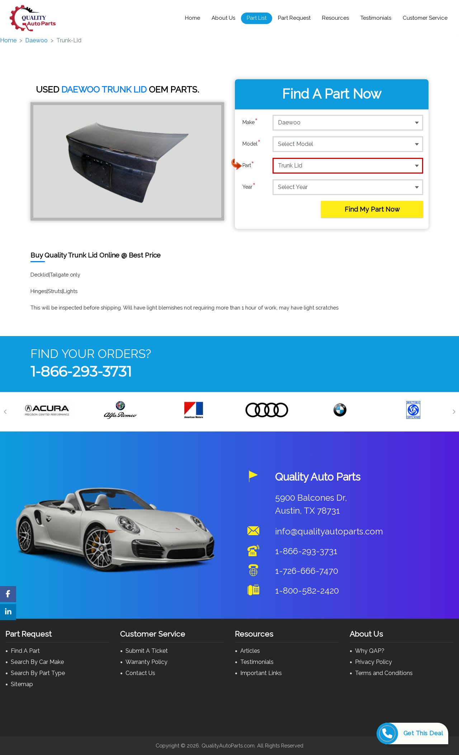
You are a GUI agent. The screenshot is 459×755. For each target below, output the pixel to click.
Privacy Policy (373, 662)
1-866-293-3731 (81, 371)
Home (192, 18)
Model (251, 143)
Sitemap (22, 684)
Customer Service (425, 18)
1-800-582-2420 (307, 590)
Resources (335, 18)
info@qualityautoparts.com (329, 531)
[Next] (453, 412)
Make (250, 122)
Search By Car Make (37, 662)
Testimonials (375, 18)
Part (248, 165)
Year (249, 186)
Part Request (294, 18)
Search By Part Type (38, 673)
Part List (256, 18)
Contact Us (140, 673)
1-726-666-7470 (306, 571)
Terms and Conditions (384, 673)
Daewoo (36, 40)
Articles (250, 650)
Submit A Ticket (147, 650)
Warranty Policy (146, 662)
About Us (223, 18)
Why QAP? (369, 650)
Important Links (261, 673)
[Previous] (5, 412)
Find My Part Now (372, 209)
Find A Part (25, 650)
